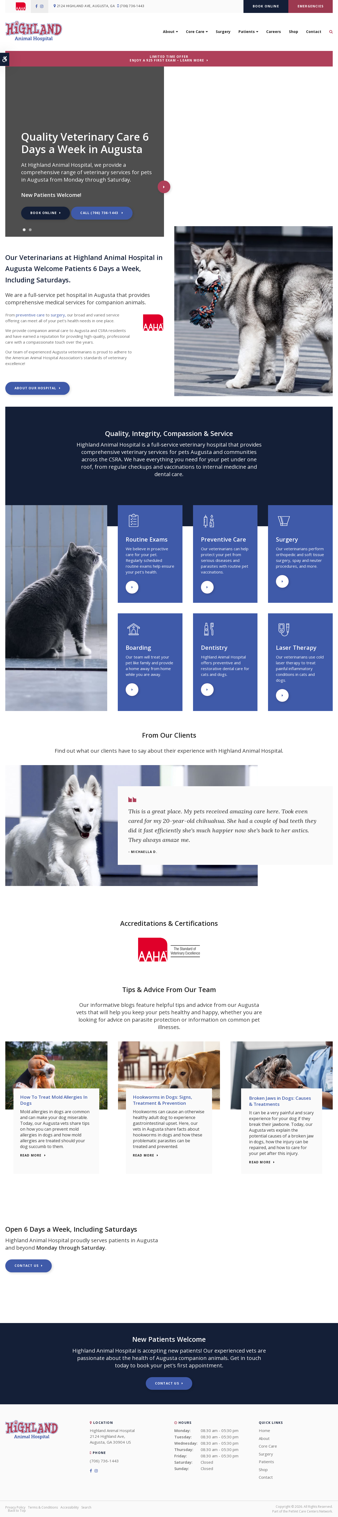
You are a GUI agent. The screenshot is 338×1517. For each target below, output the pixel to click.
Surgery (223, 33)
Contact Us (27, 1265)
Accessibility (69, 1507)
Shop (293, 33)
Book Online (266, 6)
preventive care (30, 314)
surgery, (58, 314)
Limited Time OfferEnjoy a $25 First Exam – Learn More (167, 58)
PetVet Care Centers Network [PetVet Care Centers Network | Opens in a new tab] (310, 1511)
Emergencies (310, 6)
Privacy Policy (15, 1507)
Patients (246, 33)
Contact (313, 33)
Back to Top (17, 1510)
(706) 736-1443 (135, 6)
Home (264, 1430)
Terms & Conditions (43, 1507)
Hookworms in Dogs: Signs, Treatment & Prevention (166, 1101)
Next (164, 187)
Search (86, 1507)
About (169, 33)
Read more (34, 1162)
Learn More (132, 587)
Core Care (195, 33)
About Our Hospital (36, 388)
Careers (273, 33)
